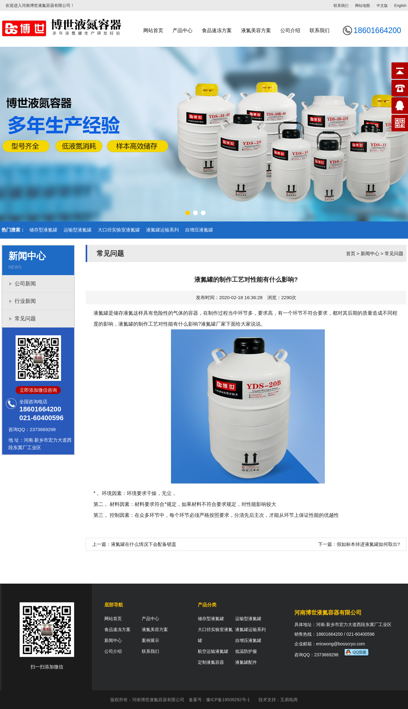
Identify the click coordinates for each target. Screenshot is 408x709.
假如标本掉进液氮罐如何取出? (368, 544)
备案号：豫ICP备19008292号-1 (219, 699)
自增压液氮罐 (199, 229)
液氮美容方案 (256, 30)
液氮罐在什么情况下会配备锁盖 (143, 544)
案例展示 (150, 640)
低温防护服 (246, 651)
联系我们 (341, 5)
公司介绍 (290, 30)
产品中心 (182, 30)
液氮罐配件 (246, 662)
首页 (350, 253)
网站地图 (362, 5)
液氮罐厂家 (213, 324)
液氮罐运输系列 (162, 229)
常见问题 (25, 319)
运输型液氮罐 (78, 229)
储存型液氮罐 (43, 229)
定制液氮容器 (211, 662)
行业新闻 (25, 301)
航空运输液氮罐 (213, 651)
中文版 (382, 5)
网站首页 (153, 30)
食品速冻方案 (217, 30)
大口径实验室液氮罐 (119, 229)
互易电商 (289, 699)
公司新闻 (25, 284)
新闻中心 (370, 253)
